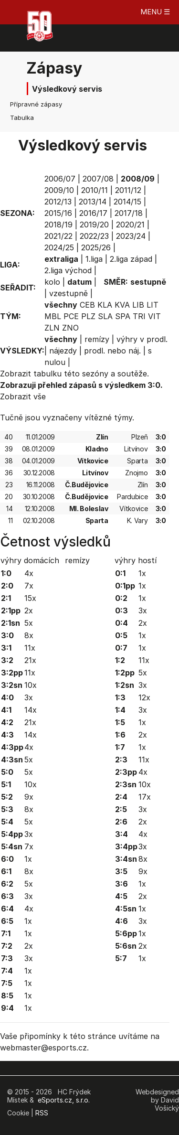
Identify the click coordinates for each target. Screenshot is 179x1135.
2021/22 (58, 236)
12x (144, 697)
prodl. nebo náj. (112, 350)
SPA (122, 316)
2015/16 (58, 213)
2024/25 (59, 247)
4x (28, 573)
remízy (96, 339)
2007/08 (98, 178)
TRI (139, 316)
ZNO (70, 327)
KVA (122, 305)
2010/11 (94, 190)
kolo (52, 282)
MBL (52, 316)
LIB (138, 305)
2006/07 (59, 178)
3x (28, 697)
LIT (152, 305)
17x (144, 797)
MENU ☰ (155, 11)
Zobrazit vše (23, 396)
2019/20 (94, 224)
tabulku (47, 373)
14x (30, 710)
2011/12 (128, 190)
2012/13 (58, 201)
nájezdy (63, 350)
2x (28, 610)
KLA (104, 305)
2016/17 (93, 213)
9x (28, 797)
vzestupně (68, 293)
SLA (105, 316)
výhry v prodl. (142, 339)
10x (30, 685)
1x (28, 859)
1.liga (94, 259)
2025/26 (96, 247)
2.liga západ (131, 259)
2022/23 (94, 236)
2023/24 (131, 236)
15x (30, 598)
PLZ (88, 316)
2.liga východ (68, 270)
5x (28, 623)
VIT (154, 316)
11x (29, 648)
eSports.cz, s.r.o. (64, 1100)
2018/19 (58, 224)
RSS (41, 1113)
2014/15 (127, 201)
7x (28, 585)
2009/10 (59, 190)
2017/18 (129, 213)
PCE (71, 316)
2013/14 (92, 201)
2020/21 (130, 224)
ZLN (52, 327)
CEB (87, 305)
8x (28, 635)
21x (30, 660)
